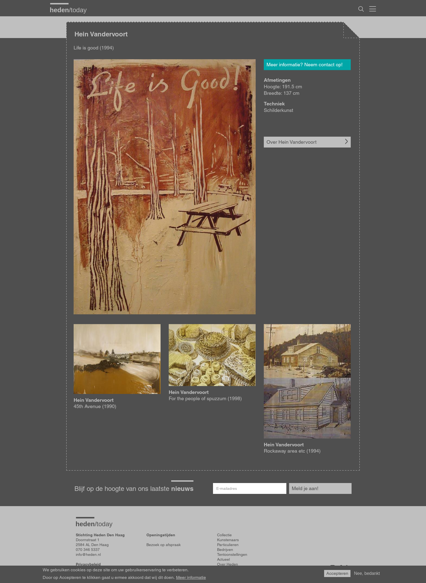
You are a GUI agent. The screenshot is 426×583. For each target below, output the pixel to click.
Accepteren (337, 573)
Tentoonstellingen (232, 554)
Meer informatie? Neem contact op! (305, 64)
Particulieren (228, 545)
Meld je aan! (305, 488)
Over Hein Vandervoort (292, 142)
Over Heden (227, 564)
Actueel (223, 559)
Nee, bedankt (367, 573)
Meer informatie (191, 577)
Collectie (224, 535)
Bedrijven (225, 549)
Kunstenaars (228, 540)
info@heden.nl (88, 554)
